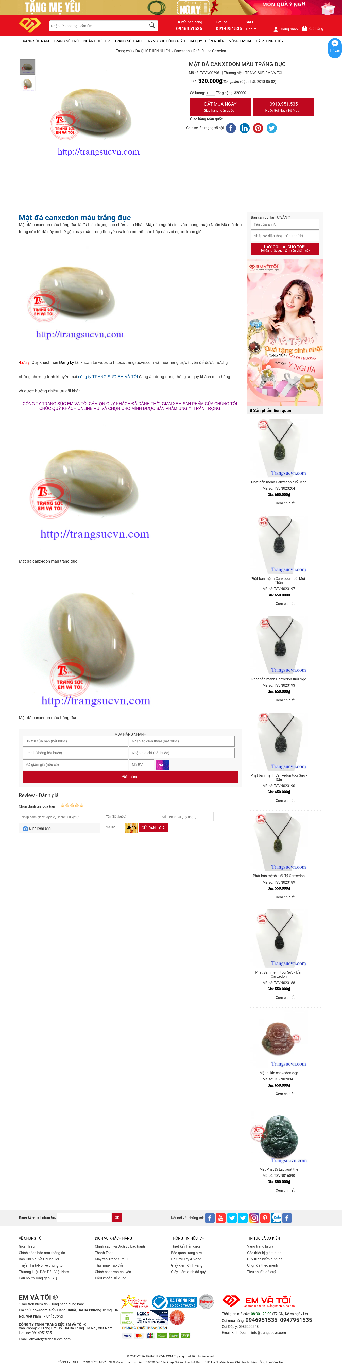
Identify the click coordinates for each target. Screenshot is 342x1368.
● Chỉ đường (53, 1316)
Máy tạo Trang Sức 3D (112, 1259)
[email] (84, 1217)
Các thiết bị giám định (264, 1253)
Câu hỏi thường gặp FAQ (38, 1278)
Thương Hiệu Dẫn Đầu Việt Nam (44, 1272)
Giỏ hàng (312, 28)
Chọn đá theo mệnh (262, 1265)
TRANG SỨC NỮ (66, 41)
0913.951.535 (283, 107)
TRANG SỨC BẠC (128, 41)
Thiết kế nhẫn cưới (185, 1246)
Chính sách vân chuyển (113, 1272)
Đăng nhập (285, 29)
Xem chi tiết (285, 503)
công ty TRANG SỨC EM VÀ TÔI (108, 377)
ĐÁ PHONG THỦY (270, 41)
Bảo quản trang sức (186, 1253)
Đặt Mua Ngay (220, 107)
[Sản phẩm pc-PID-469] (285, 332)
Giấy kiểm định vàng (187, 1265)
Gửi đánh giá (153, 828)
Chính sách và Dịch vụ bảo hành (120, 1246)
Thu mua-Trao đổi (109, 1265)
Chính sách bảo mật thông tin (42, 1253)
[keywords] (95, 26)
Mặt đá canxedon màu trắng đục (75, 217)
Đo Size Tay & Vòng (186, 1259)
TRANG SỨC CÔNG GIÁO (165, 41)
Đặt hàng (130, 776)
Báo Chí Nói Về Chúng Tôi (39, 1259)
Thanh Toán (104, 1253)
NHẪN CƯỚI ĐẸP (96, 41)
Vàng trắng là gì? (260, 1246)
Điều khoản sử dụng (110, 1278)
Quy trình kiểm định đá (265, 1259)
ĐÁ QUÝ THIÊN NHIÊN (207, 41)
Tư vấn (335, 50)
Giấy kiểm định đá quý (188, 1272)
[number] (210, 93)
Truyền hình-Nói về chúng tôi (41, 1265)
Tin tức (251, 29)
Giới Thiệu (27, 1246)
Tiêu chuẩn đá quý (261, 1272)
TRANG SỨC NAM (35, 41)
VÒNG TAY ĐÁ (240, 41)
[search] (153, 26)
